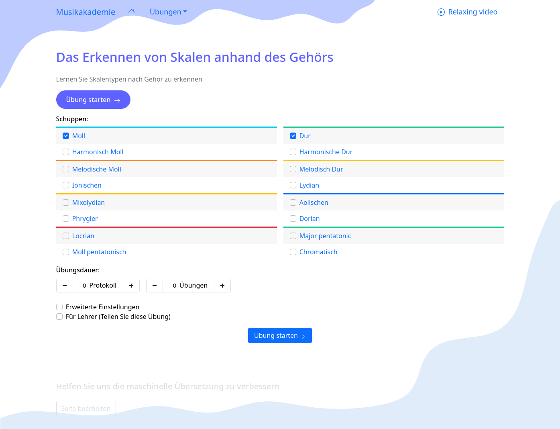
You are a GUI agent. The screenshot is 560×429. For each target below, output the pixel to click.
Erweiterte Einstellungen (103, 306)
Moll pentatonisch (99, 251)
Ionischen (87, 185)
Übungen (193, 285)
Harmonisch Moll (98, 151)
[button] (167, 11)
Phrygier (85, 218)
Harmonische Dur (326, 151)
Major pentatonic (325, 235)
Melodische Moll (96, 169)
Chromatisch (318, 251)
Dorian (309, 218)
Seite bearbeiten (86, 408)
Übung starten (93, 99)
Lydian (309, 185)
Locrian (83, 235)
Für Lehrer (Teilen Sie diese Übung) (118, 316)
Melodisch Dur (321, 169)
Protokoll (103, 285)
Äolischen (313, 202)
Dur (305, 135)
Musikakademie (86, 11)
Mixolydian (88, 202)
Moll (78, 135)
